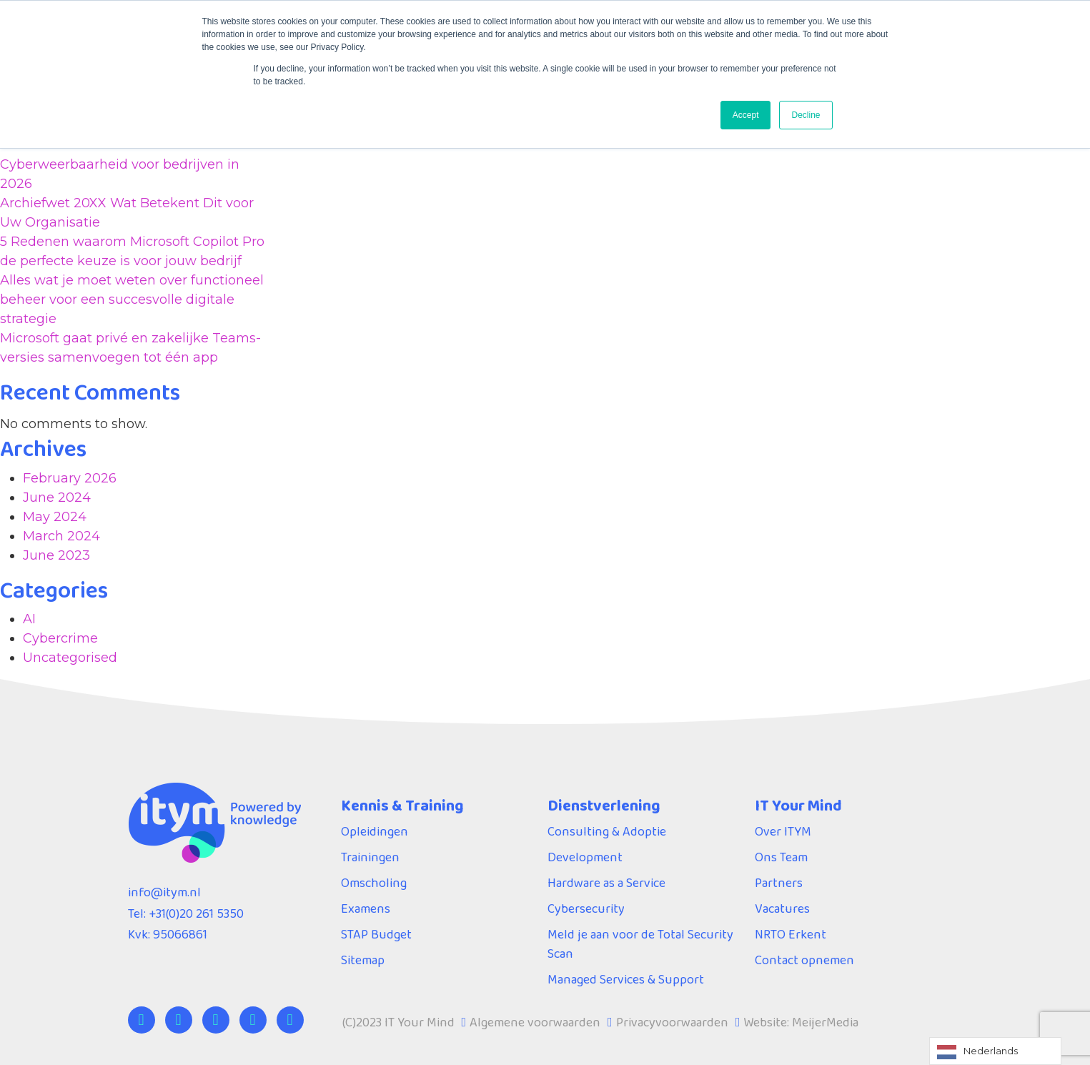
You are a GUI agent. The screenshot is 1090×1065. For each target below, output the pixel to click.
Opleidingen (374, 831)
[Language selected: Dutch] (995, 1051)
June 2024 (57, 497)
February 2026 (70, 478)
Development (585, 857)
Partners (779, 882)
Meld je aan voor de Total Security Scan (640, 944)
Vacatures (782, 908)
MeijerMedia (825, 1022)
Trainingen (370, 857)
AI (29, 619)
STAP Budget (376, 934)
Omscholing (374, 882)
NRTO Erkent (790, 934)
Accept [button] (746, 115)
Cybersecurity (586, 908)
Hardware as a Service (606, 882)
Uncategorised (70, 657)
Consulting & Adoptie (607, 831)
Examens (365, 908)
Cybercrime (60, 638)
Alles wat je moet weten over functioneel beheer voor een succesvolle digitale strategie (132, 299)
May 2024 (54, 517)
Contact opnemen (804, 960)
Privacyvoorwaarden (672, 1022)
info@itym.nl (164, 892)
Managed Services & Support (626, 979)
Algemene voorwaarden (535, 1022)
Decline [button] (805, 115)
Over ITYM (783, 831)
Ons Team (781, 857)
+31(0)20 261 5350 (196, 913)
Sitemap (363, 960)
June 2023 (56, 555)
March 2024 (61, 536)
